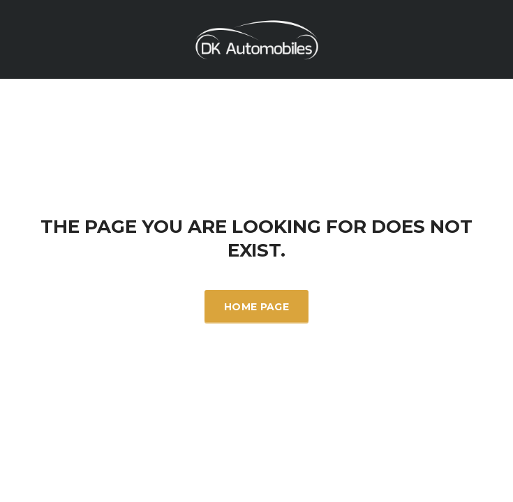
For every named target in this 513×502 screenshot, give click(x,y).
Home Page (256, 307)
